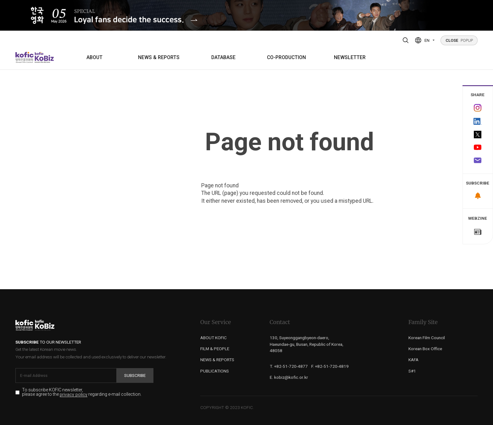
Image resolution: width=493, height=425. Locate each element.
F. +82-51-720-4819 (330, 366)
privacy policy (73, 394)
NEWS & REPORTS (159, 57)
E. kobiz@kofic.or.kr (289, 377)
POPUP (459, 40)
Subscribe (135, 375)
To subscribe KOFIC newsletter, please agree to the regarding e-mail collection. (81, 392)
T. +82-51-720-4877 (289, 366)
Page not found (289, 142)
